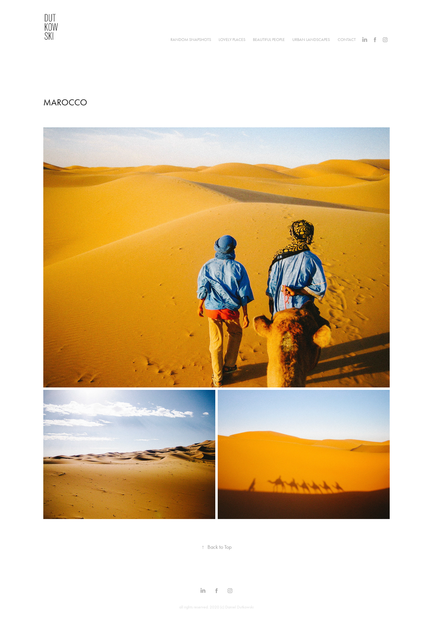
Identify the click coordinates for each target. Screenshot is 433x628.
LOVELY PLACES (232, 39)
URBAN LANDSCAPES (311, 39)
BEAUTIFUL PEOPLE (269, 39)
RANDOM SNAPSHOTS (190, 39)
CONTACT (347, 39)
